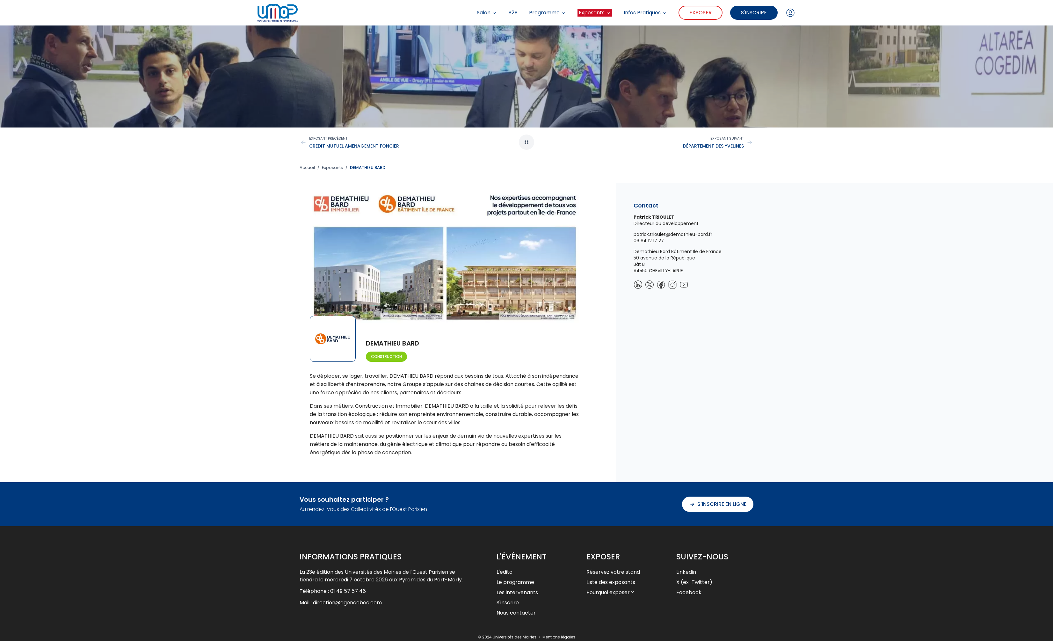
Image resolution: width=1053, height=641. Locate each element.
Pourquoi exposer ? (610, 592)
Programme (547, 12)
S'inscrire (754, 12)
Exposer (700, 12)
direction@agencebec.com (347, 602)
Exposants (595, 12)
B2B (513, 12)
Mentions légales (558, 637)
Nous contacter (516, 612)
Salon (487, 12)
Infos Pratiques (645, 12)
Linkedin (686, 572)
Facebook (688, 592)
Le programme (515, 582)
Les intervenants (517, 592)
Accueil (307, 168)
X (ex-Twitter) (694, 582)
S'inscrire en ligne (717, 504)
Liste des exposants (610, 582)
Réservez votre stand (613, 572)
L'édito (504, 572)
